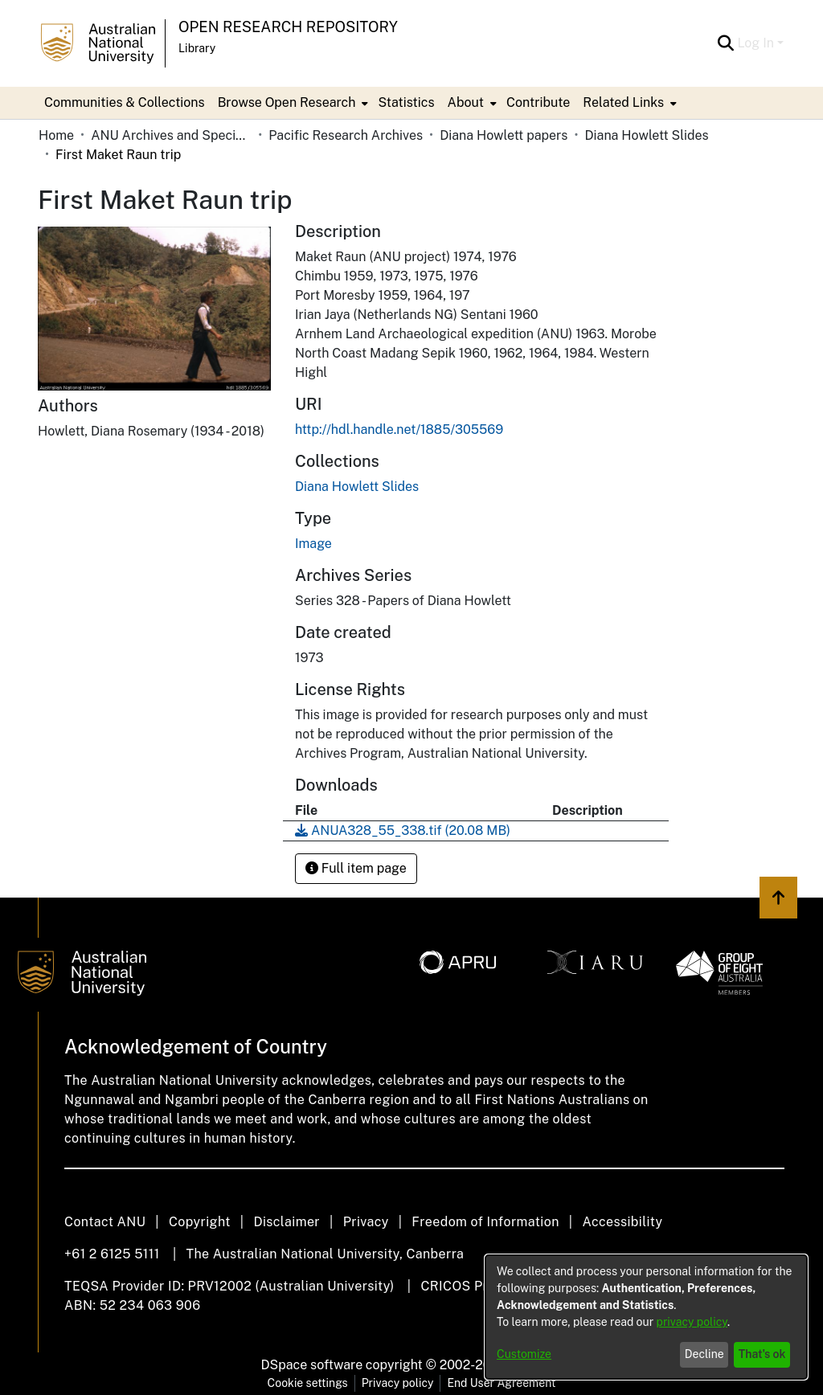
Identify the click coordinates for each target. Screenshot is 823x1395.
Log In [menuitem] (755, 43)
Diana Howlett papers (503, 135)
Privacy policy (398, 1383)
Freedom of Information (485, 1221)
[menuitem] (291, 103)
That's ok (762, 1354)
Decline (704, 1354)
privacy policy (692, 1321)
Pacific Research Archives (345, 135)
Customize (524, 1354)
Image (313, 543)
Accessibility (622, 1221)
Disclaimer (286, 1221)
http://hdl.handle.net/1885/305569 (399, 429)
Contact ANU (104, 1221)
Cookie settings (308, 1383)
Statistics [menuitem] (406, 102)
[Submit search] (725, 43)
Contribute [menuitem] (538, 102)
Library (196, 48)
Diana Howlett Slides (646, 135)
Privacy (366, 1221)
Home (56, 135)
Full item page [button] (356, 868)
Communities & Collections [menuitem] (124, 102)
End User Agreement (501, 1383)
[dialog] (646, 1317)
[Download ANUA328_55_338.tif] (402, 830)
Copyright (200, 1221)
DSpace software (312, 1364)
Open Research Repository (288, 26)
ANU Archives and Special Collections (171, 135)
